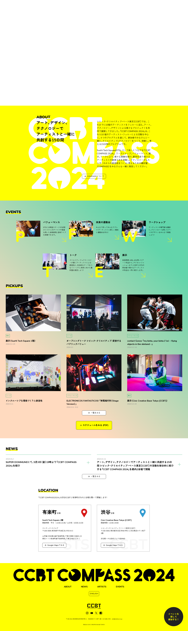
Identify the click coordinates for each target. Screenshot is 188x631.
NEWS (84, 586)
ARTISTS (101, 586)
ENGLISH (94, 593)
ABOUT (67, 586)
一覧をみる (94, 413)
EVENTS (120, 586)
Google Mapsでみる (54, 545)
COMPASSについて (94, 176)
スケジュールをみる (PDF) (94, 425)
